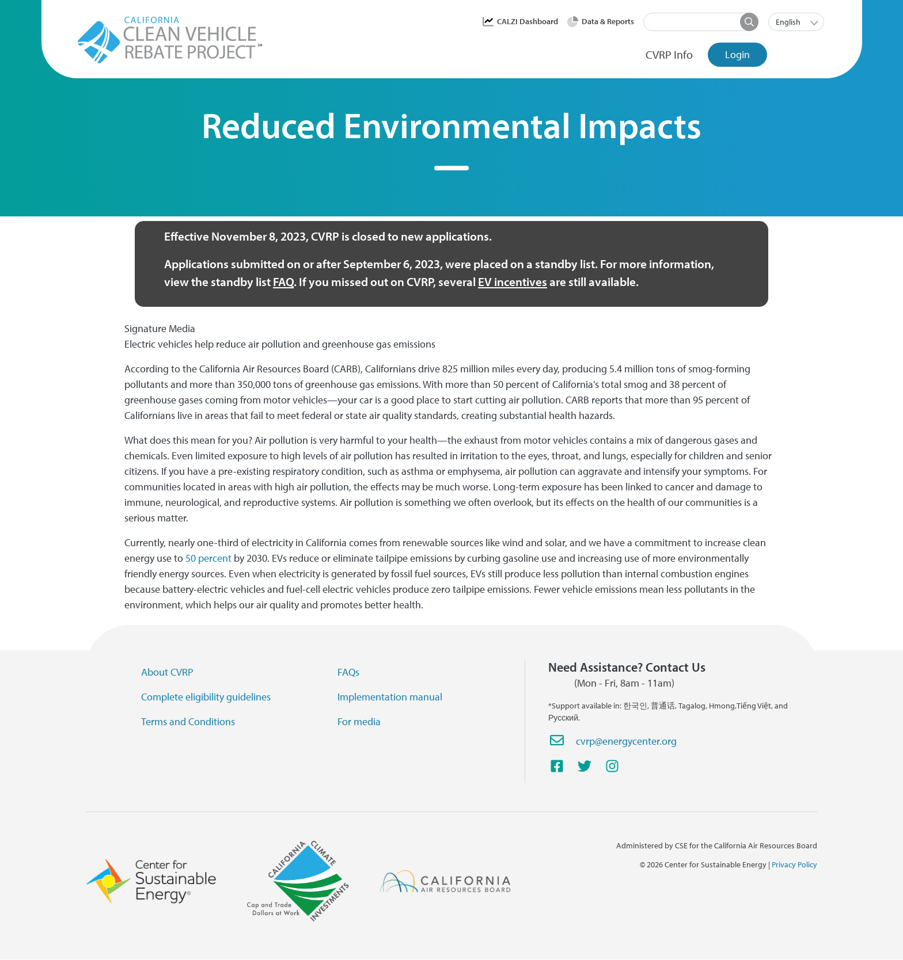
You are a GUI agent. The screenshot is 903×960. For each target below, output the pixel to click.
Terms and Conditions (188, 721)
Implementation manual (389, 696)
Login (737, 54)
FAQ (283, 281)
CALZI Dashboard (527, 21)
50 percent (208, 558)
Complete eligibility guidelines (206, 696)
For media (359, 721)
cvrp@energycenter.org (626, 741)
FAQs (348, 672)
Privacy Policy (794, 864)
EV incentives (512, 281)
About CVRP (167, 672)
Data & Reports (608, 21)
